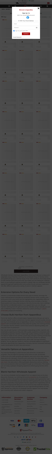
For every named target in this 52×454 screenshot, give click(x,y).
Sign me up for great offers (20, 30)
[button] (24, 17)
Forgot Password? (17, 37)
